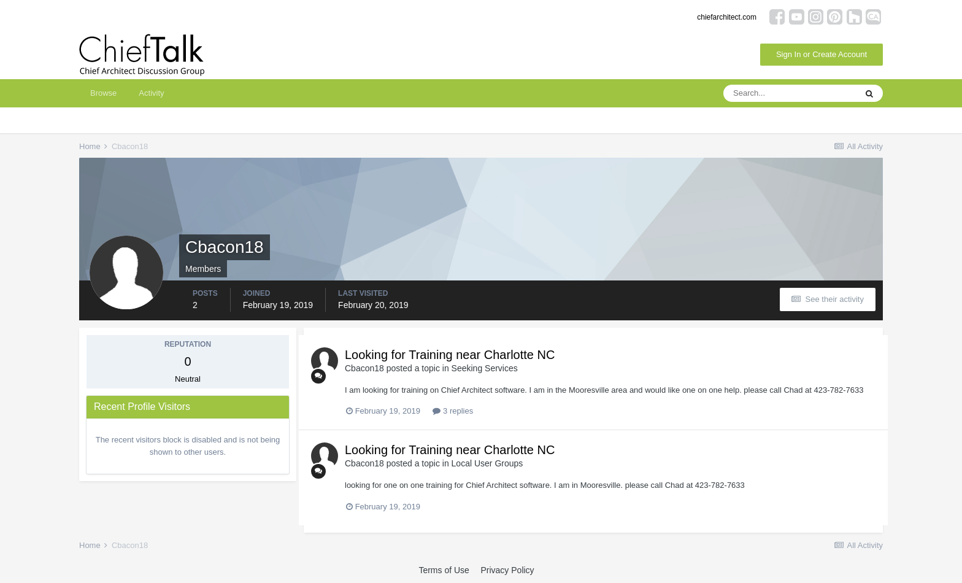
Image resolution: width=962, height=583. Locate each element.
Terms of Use (443, 570)
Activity (151, 93)
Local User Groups (487, 463)
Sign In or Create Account (821, 54)
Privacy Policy (507, 570)
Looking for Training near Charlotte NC (450, 354)
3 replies (453, 410)
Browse (103, 93)
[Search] (789, 93)
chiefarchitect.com (726, 17)
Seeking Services (485, 368)
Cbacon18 (364, 368)
